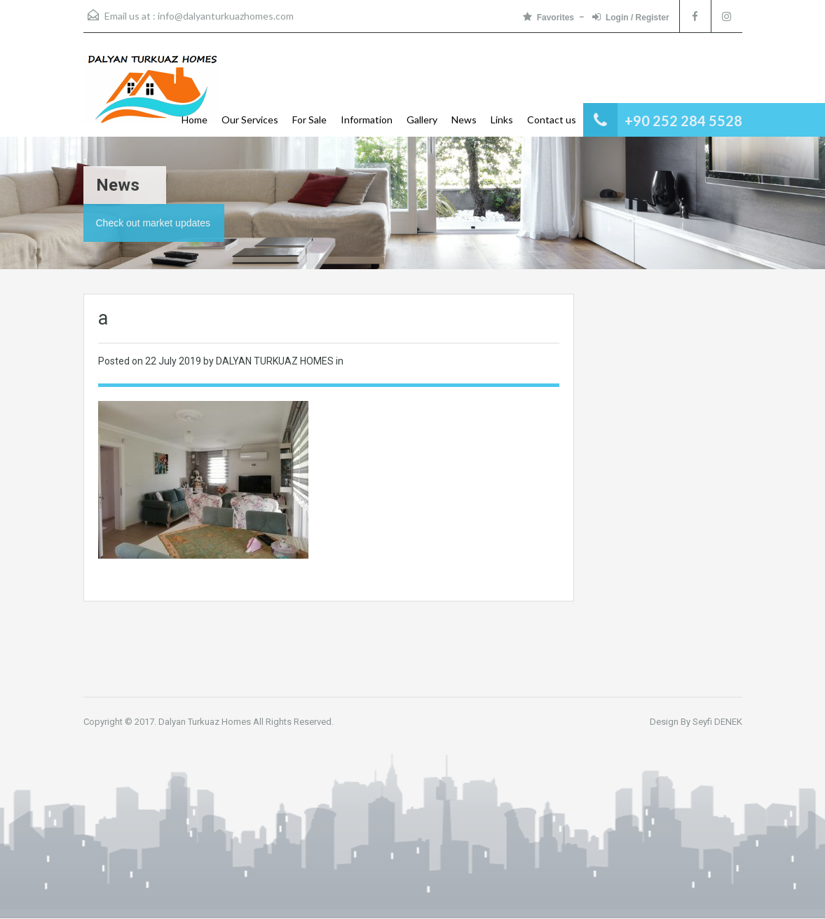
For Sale (309, 119)
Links (502, 119)
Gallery (422, 119)
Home (194, 119)
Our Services (249, 119)
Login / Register (630, 17)
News (464, 119)
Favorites (548, 17)
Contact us (551, 119)
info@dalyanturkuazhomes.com (226, 16)
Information (367, 119)
